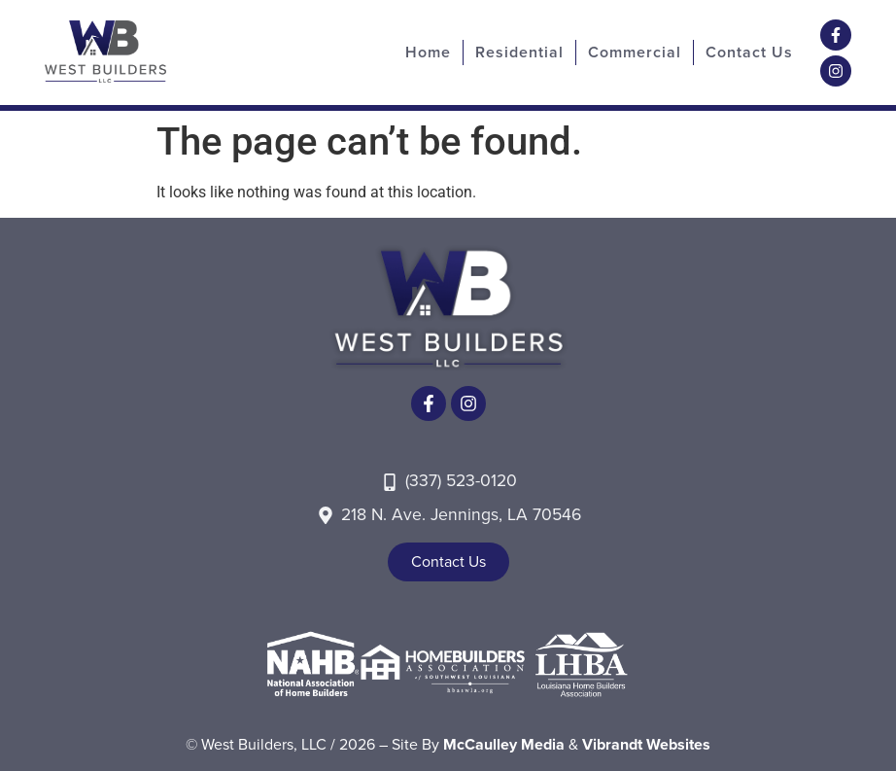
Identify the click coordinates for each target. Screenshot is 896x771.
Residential (519, 52)
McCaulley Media (504, 744)
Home (428, 52)
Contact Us (749, 52)
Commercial (634, 52)
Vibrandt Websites (646, 744)
